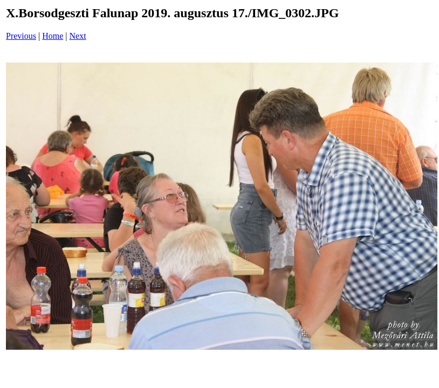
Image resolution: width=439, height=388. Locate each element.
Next (78, 35)
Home (52, 35)
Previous (21, 35)
